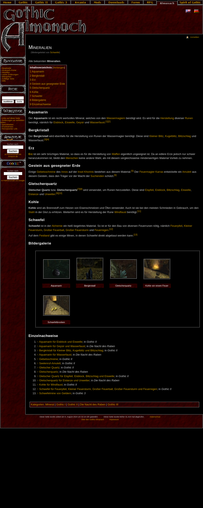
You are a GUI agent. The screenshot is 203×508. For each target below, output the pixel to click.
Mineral (49, 404)
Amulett (186, 171)
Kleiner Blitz (156, 136)
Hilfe (4, 81)
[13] (135, 234)
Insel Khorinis (86, 171)
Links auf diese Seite (11, 118)
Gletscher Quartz (49, 367)
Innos (64, 171)
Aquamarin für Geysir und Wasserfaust (62, 346)
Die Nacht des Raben (93, 404)
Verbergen (58, 67)
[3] (45, 139)
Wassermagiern (115, 118)
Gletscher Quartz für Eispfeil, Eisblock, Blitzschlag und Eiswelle (76, 376)
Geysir (80, 122)
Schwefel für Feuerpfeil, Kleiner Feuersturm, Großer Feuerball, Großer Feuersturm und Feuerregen (98, 389)
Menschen (72, 158)
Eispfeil (149, 190)
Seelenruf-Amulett (50, 363)
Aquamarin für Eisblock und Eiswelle (60, 341)
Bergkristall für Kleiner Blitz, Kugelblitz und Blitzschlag (71, 350)
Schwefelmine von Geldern (55, 393)
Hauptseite (6, 68)
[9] (57, 193)
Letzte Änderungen (10, 74)
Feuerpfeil (176, 225)
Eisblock (58, 122)
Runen (189, 118)
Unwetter (50, 194)
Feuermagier (147, 171)
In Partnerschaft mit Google (13, 180)
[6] (115, 175)
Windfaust (120, 212)
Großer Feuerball (54, 230)
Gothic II (73, 404)
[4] (48, 139)
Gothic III (113, 404)
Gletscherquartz (48, 371)
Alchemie (57, 225)
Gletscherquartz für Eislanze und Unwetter (64, 380)
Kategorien (37, 404)
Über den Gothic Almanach (92, 419)
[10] (60, 193)
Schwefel (54, 52)
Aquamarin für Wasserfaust (55, 354)
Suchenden (97, 176)
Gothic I (61, 404)
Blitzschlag (184, 136)
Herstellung (167, 118)
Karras (159, 171)
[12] (111, 229)
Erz (31, 154)
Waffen (116, 154)
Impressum (114, 419)
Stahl (32, 212)
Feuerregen (101, 230)
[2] (109, 121)
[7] (78, 189)
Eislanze (34, 194)
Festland (44, 235)
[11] (139, 211)
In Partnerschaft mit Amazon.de (13, 155)
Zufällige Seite (8, 79)
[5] (132, 171)
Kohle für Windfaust (51, 384)
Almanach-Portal (9, 70)
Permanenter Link (9, 129)
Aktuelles (6, 72)
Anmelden (194, 37)
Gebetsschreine (46, 171)
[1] (107, 121)
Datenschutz (155, 417)
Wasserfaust (97, 122)
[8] (81, 189)
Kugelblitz (171, 136)
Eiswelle (70, 122)
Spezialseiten (8, 125)
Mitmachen (6, 77)
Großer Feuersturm (77, 230)
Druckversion (7, 127)
